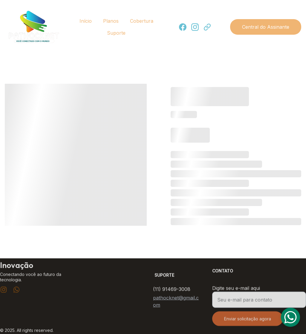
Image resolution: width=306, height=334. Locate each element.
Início (85, 21)
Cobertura (141, 21)
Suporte (116, 33)
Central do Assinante (265, 27)
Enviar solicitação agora (247, 321)
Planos (111, 21)
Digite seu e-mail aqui (236, 291)
